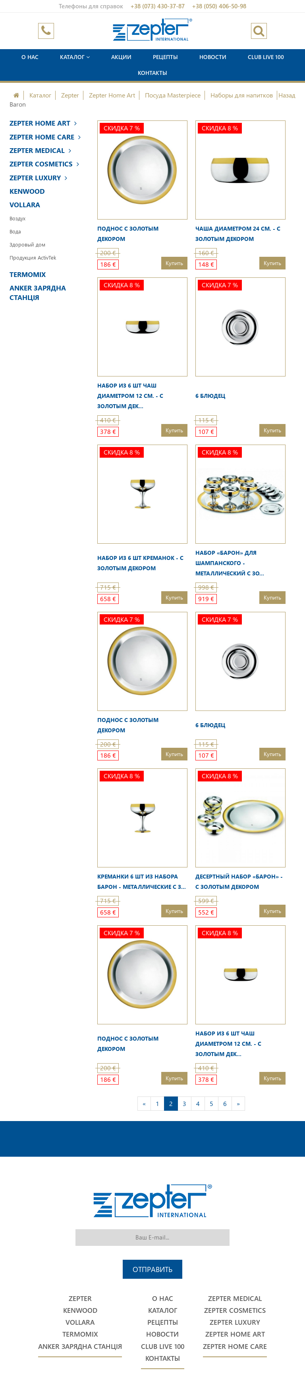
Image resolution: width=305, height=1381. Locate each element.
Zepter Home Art (112, 95)
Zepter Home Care (45, 136)
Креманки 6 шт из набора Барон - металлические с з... (141, 881)
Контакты (152, 72)
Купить (174, 263)
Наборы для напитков (241, 95)
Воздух (17, 218)
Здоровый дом (27, 244)
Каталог (75, 57)
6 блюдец (210, 395)
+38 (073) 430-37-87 (157, 6)
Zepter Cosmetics (44, 163)
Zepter (70, 95)
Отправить (152, 1269)
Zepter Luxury (38, 177)
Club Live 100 (266, 57)
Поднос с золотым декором (127, 234)
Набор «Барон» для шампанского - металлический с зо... (229, 563)
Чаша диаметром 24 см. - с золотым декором (237, 234)
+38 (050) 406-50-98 (219, 6)
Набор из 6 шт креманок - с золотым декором (140, 563)
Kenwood (27, 191)
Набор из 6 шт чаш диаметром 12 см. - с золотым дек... (130, 396)
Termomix (28, 274)
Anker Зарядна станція (38, 292)
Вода (15, 231)
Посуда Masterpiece (173, 95)
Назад (286, 95)
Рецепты (165, 57)
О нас (30, 57)
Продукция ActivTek (33, 257)
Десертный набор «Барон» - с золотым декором (239, 881)
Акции (121, 57)
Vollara (25, 204)
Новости (212, 57)
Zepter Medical (40, 150)
